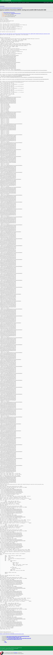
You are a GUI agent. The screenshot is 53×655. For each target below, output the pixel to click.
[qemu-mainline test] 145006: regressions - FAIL (13, 637)
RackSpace (15, 652)
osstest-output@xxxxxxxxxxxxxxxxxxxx (9, 12)
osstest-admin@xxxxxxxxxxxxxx (15, 13)
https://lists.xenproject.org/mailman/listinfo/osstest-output (12, 633)
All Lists (3, 6)
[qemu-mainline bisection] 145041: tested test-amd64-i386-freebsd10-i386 (17, 636)
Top (0, 6)
